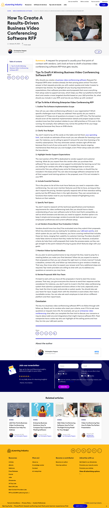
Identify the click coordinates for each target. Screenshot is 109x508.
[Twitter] (78, 451)
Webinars (12, 468)
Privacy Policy (26, 503)
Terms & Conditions (13, 503)
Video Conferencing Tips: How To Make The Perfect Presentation (90, 425)
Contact (35, 468)
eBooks (11, 465)
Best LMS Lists (13, 486)
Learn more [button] (70, 381)
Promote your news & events (88, 465)
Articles (11, 462)
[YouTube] (89, 451)
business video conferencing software (71, 80)
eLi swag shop (36, 471)
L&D (65, 374)
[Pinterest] (94, 451)
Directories (12, 480)
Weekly (91, 376)
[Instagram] (99, 451)
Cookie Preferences (39, 503)
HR (60, 374)
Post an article (95, 1)
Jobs (10, 477)
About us (35, 462)
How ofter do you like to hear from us (90, 372)
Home (9, 11)
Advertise (105, 1)
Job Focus (61, 371)
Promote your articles (86, 468)
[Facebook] (73, 451)
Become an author (62, 462)
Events (11, 474)
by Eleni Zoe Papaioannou (90, 436)
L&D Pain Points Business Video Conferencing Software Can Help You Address (18, 426)
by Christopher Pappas (20, 436)
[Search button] (96, 4)
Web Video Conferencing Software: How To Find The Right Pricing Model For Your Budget (66, 426)
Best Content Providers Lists (18, 489)
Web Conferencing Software (22, 11)
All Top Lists (12, 483)
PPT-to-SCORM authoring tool (19, 493)
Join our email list (73, 1)
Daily (83, 376)
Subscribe (64, 387)
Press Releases (13, 471)
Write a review (85, 1)
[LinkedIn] (84, 451)
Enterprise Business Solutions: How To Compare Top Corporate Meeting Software (42, 426)
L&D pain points (87, 231)
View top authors (61, 465)
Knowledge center (38, 465)
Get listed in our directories (88, 462)
